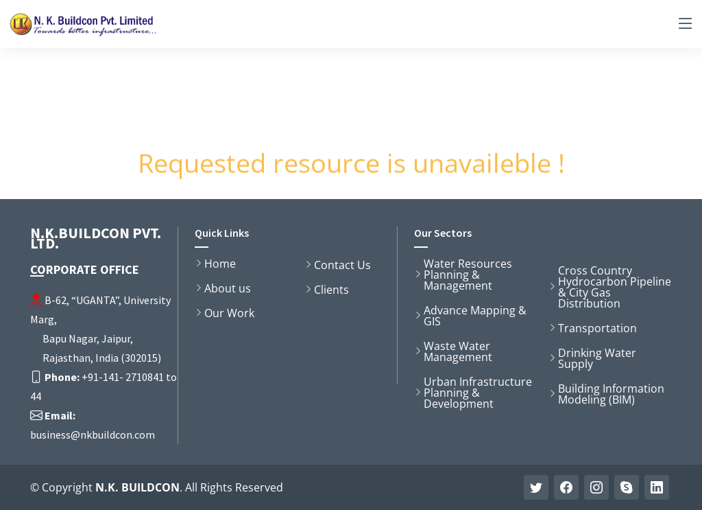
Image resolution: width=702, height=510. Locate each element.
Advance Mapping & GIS (475, 316)
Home (220, 263)
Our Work (229, 313)
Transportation (597, 328)
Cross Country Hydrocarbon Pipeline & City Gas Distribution (614, 287)
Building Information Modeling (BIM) (611, 394)
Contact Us (342, 264)
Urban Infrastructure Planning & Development (478, 392)
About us (227, 288)
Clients (331, 289)
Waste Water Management (458, 351)
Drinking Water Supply (597, 358)
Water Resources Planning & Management (468, 274)
